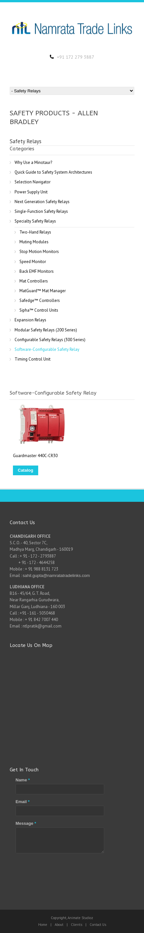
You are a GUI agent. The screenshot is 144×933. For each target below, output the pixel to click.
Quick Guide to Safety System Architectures (53, 172)
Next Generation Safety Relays (42, 201)
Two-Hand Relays (35, 232)
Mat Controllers (33, 281)
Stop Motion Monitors (39, 251)
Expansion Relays (30, 320)
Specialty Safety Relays (35, 221)
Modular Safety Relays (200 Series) (46, 330)
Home (42, 924)
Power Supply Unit (31, 192)
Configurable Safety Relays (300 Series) (50, 339)
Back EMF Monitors (36, 271)
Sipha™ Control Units (38, 310)
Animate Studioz (80, 918)
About (59, 924)
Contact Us (98, 924)
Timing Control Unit (32, 359)
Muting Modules (34, 242)
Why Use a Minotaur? (33, 162)
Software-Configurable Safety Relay (47, 349)
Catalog (25, 470)
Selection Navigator (32, 182)
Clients (76, 924)
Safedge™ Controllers (39, 300)
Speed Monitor (32, 261)
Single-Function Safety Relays (41, 211)
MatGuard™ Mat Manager (42, 291)
